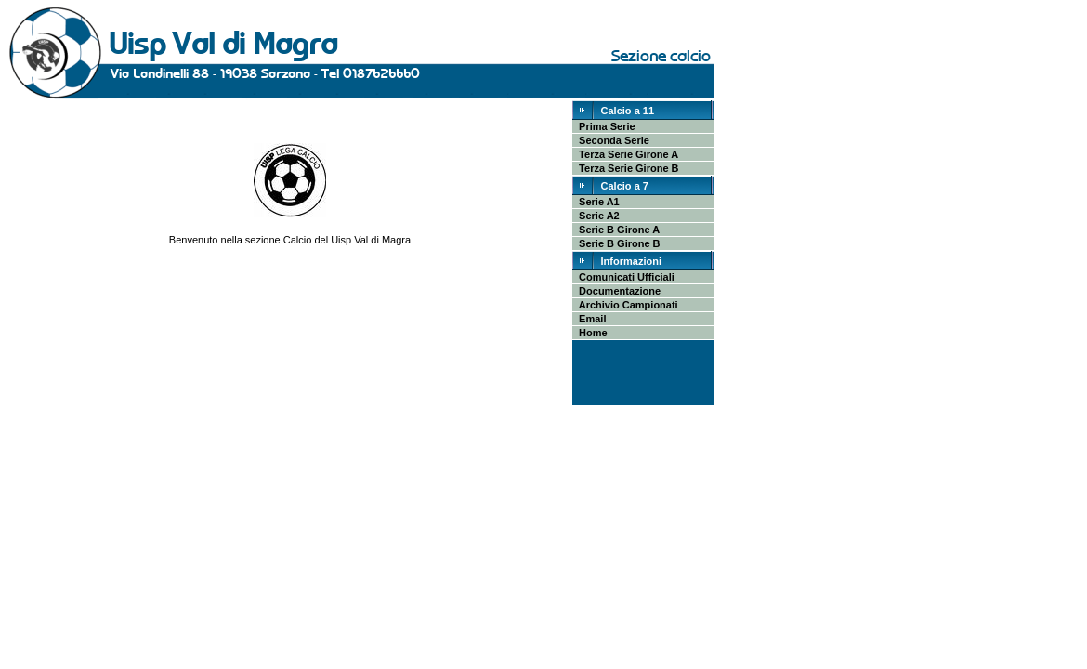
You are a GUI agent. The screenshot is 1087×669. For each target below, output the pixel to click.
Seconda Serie (611, 140)
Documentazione (617, 290)
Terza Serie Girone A (625, 154)
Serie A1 (596, 201)
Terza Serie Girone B (626, 168)
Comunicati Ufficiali (623, 276)
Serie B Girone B (617, 243)
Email (589, 318)
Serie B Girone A (616, 229)
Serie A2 (596, 215)
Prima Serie (604, 126)
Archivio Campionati (625, 304)
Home (590, 332)
